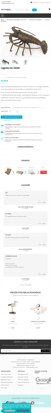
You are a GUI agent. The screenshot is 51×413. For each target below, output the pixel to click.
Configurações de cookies (23, 410)
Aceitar (9, 410)
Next (27, 333)
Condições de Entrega (7, 377)
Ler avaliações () (9, 77)
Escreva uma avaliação (21, 77)
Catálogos (20, 385)
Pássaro (13, 321)
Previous (24, 333)
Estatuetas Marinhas (12, 323)
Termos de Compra (6, 374)
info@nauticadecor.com (8, 3)
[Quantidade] (13, 111)
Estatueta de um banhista (38, 321)
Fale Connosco (5, 385)
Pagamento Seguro (6, 379)
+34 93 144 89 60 (6, 1)
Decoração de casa (23, 374)
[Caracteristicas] (27, 107)
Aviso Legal (4, 387)
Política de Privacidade (6, 382)
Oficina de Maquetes (23, 379)
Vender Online (25, 398)
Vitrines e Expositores (23, 382)
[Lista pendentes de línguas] (34, 2)
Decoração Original (23, 377)
